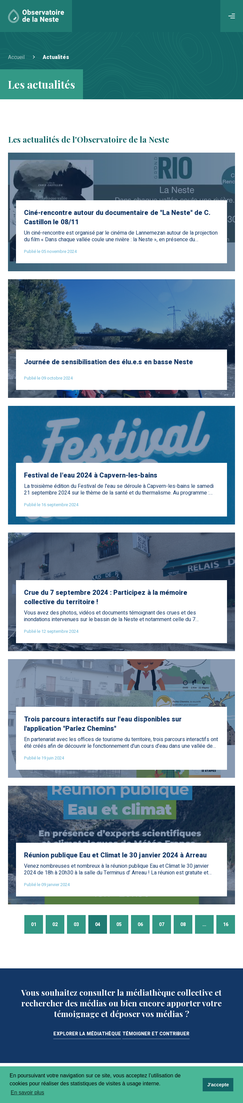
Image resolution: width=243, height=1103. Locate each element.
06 (140, 924)
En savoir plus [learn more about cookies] (27, 1092)
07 (161, 924)
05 (119, 924)
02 (55, 924)
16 (225, 924)
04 (97, 924)
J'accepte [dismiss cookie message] (218, 1084)
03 (76, 924)
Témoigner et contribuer (156, 1034)
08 (183, 924)
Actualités (56, 57)
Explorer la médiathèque (87, 1034)
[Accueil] (36, 16)
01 (33, 924)
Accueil (16, 57)
